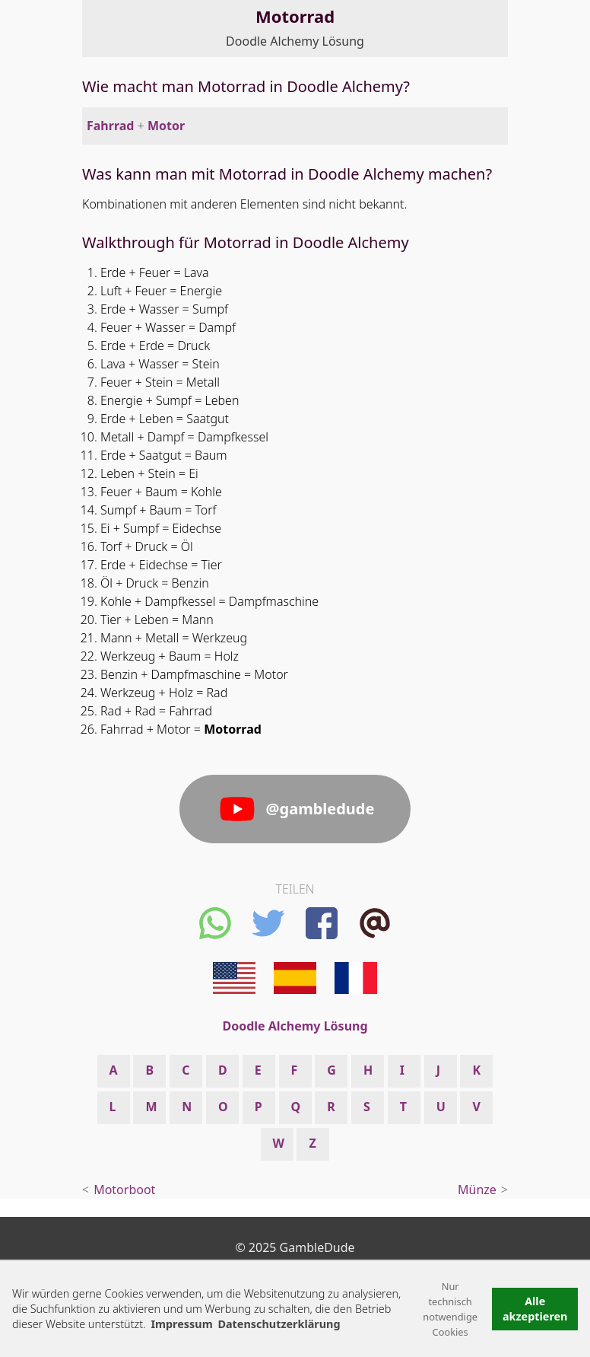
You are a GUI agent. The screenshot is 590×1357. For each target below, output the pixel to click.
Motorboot (124, 1189)
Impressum (181, 1324)
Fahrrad (110, 125)
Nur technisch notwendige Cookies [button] (450, 1309)
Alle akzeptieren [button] (535, 1309)
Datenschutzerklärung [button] (278, 1324)
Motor (166, 125)
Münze (477, 1189)
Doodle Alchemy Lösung (295, 41)
